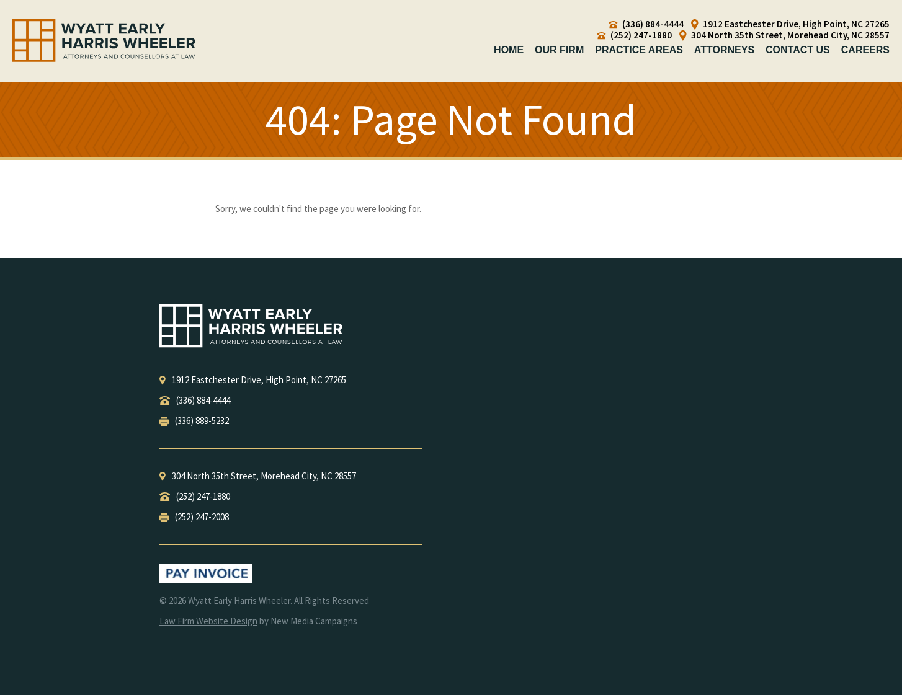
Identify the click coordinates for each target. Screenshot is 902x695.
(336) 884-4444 (646, 24)
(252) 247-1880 (634, 35)
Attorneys (724, 50)
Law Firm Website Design (208, 621)
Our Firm (559, 50)
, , (252, 380)
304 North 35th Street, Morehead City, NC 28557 (784, 35)
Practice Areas (639, 50)
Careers (865, 50)
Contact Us (798, 50)
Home (509, 50)
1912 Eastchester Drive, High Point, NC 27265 (790, 24)
